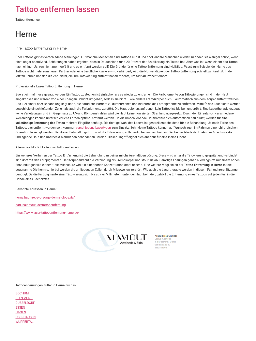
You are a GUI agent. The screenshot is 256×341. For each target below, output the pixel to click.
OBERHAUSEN (26, 317)
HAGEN (21, 312)
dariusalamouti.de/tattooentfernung (41, 205)
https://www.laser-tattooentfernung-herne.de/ (47, 213)
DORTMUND (24, 298)
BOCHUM (22, 293)
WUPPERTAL (25, 322)
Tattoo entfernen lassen (57, 9)
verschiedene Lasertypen (93, 127)
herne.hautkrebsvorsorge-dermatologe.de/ (45, 197)
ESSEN (20, 307)
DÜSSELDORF (25, 303)
